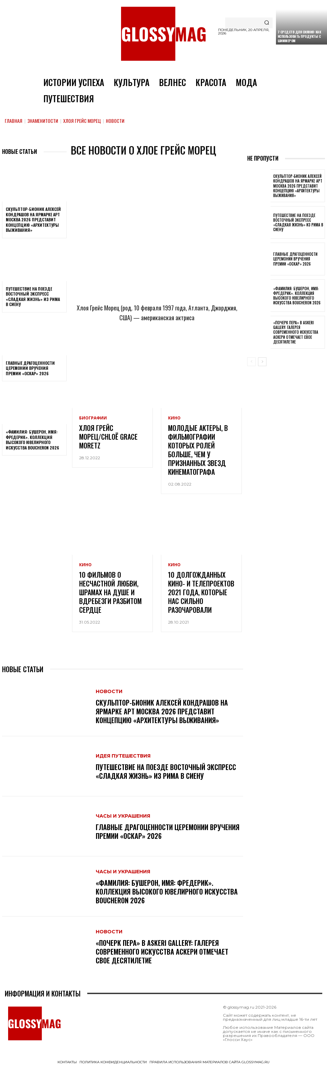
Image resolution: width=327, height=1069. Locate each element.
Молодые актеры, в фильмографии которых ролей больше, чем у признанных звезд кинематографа (198, 450)
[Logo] (163, 34)
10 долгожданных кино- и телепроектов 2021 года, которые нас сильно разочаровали (201, 592)
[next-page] (262, 361)
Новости (109, 691)
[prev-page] (251, 361)
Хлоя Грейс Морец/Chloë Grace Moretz (108, 436)
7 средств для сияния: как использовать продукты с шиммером (299, 36)
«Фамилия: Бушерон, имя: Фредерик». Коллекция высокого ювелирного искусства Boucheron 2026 (32, 439)
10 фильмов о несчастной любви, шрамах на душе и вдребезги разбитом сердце (110, 592)
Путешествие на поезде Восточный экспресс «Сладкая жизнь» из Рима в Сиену (33, 296)
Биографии (93, 418)
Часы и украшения (123, 816)
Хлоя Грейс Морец (82, 120)
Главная (13, 120)
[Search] (267, 23)
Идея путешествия (123, 756)
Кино (174, 418)
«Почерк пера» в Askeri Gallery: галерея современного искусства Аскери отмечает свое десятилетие (162, 951)
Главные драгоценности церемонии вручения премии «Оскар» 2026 (30, 368)
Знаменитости (42, 120)
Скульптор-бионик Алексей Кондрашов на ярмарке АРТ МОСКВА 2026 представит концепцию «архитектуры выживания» (33, 219)
